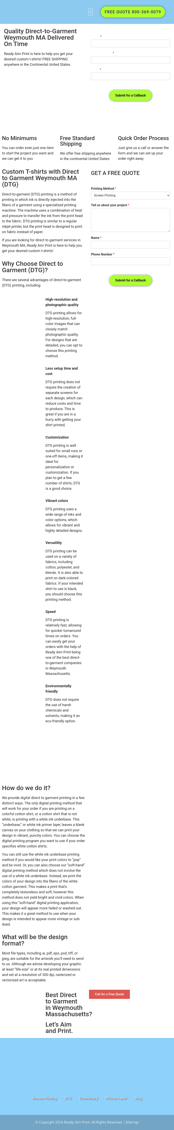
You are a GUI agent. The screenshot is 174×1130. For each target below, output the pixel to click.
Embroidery (88, 1098)
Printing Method (103, 188)
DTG (68, 1098)
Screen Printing (44, 1098)
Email (96, 70)
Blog (138, 1098)
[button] (91, 12)
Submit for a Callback (130, 95)
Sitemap (132, 1122)
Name (96, 36)
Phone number (102, 53)
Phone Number (102, 254)
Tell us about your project (110, 205)
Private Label (116, 1098)
